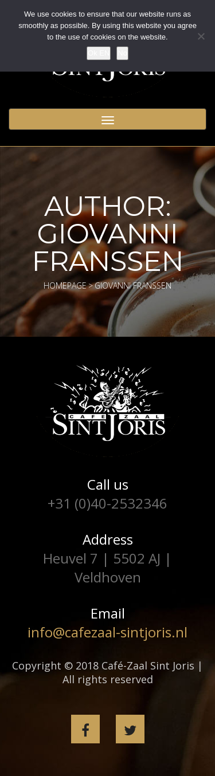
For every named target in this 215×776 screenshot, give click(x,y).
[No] (200, 36)
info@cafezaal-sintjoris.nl (107, 632)
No (122, 53)
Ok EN (99, 53)
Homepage (65, 285)
